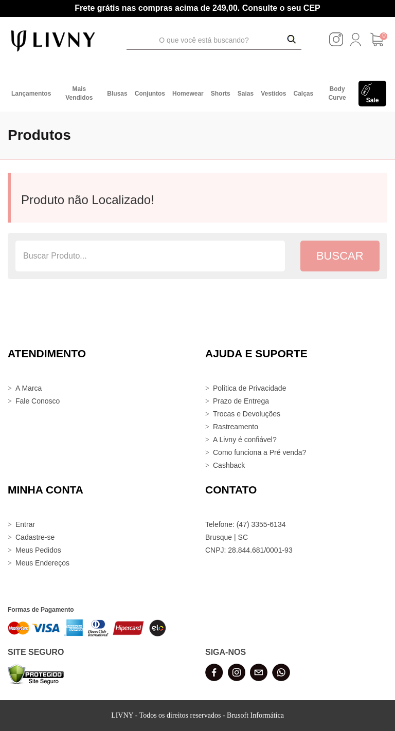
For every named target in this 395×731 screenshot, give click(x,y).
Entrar (25, 524)
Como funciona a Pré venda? (259, 452)
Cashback (229, 465)
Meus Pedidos (38, 550)
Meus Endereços (42, 563)
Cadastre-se (35, 537)
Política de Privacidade (249, 388)
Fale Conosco (37, 401)
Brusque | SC (226, 537)
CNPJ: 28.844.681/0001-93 (249, 550)
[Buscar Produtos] (291, 40)
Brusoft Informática (255, 715)
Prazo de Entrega (241, 401)
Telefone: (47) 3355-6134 (245, 524)
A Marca (28, 388)
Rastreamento (235, 427)
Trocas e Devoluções (246, 414)
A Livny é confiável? (245, 439)
